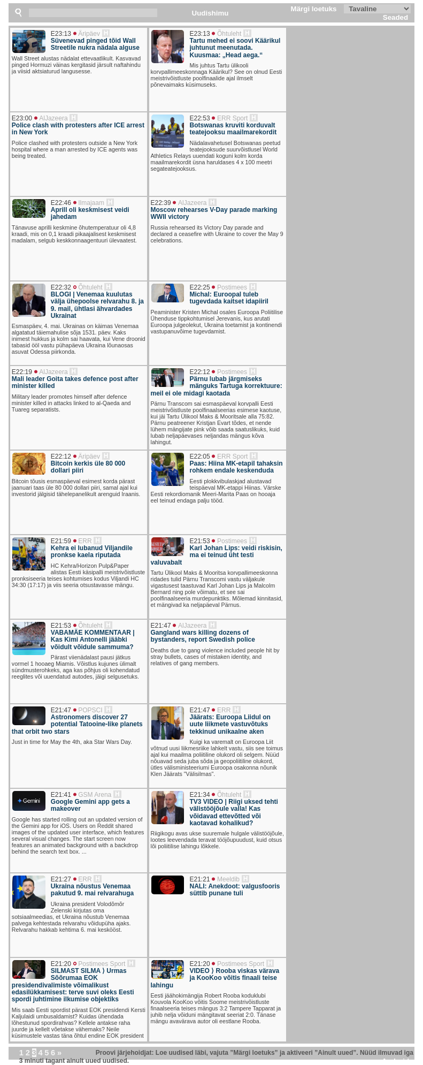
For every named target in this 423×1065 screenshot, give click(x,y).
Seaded (395, 17)
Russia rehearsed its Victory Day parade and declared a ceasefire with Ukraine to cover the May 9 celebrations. (217, 234)
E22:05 (200, 456)
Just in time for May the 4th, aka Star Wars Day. (72, 742)
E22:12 (200, 372)
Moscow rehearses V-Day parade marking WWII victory (214, 213)
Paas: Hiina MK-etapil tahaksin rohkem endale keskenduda (236, 467)
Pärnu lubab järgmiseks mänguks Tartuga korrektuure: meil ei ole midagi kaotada (216, 386)
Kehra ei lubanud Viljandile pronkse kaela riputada (92, 552)
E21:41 (61, 794)
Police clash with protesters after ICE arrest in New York (78, 129)
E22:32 (61, 287)
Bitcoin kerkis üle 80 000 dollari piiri (88, 467)
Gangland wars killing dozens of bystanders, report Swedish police (203, 636)
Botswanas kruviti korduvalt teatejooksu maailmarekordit (233, 129)
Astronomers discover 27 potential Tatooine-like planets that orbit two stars (77, 724)
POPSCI (90, 710)
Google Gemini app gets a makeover (90, 805)
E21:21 (200, 879)
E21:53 (200, 541)
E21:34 (200, 794)
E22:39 (161, 203)
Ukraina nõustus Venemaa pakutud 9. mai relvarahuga (92, 890)
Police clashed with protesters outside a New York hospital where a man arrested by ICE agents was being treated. (74, 149)
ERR (84, 541)
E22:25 (200, 287)
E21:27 (61, 879)
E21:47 (161, 625)
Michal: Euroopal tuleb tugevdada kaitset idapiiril (229, 298)
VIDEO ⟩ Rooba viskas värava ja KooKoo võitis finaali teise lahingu (215, 978)
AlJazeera (53, 118)
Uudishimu (210, 13)
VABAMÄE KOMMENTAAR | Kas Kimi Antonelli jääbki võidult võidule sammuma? (93, 640)
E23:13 (61, 33)
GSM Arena (94, 794)
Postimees (232, 287)
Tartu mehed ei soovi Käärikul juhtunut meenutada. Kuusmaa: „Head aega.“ (235, 48)
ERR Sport (232, 118)
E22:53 (200, 118)
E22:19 (22, 372)
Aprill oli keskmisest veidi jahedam (90, 213)
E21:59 (61, 541)
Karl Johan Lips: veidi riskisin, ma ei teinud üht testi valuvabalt (216, 555)
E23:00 (22, 118)
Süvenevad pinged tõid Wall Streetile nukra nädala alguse (95, 44)
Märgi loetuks (314, 9)
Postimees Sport (101, 964)
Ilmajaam (91, 203)
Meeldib (228, 879)
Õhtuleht (229, 33)
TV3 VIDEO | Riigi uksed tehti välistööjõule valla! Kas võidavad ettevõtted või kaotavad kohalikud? (234, 812)
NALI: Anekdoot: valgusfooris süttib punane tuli (235, 890)
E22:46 (61, 203)
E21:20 (61, 964)
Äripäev (89, 33)
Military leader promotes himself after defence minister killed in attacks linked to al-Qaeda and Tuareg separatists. (71, 403)
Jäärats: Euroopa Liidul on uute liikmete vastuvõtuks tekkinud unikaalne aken (230, 724)
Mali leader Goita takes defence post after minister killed (75, 383)
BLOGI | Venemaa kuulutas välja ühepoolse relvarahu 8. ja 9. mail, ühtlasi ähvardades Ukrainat (97, 305)
